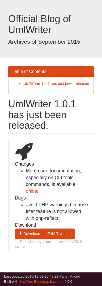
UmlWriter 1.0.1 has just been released (56, 83)
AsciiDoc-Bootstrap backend (41, 281)
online (32, 191)
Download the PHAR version (45, 234)
